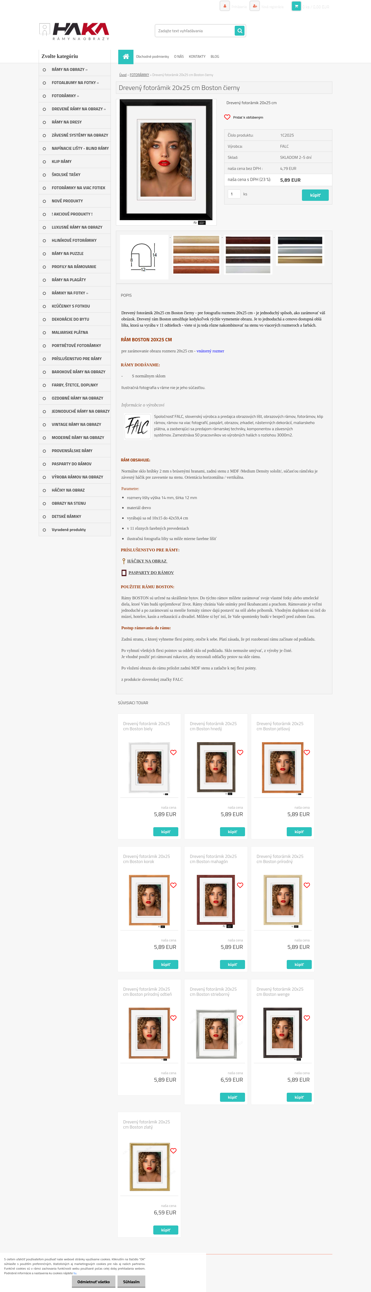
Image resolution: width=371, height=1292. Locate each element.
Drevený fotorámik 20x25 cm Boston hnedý (213, 726)
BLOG (215, 56)
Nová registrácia (271, 6)
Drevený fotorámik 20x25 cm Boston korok (146, 859)
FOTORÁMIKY (139, 74)
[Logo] (74, 31)
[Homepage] (127, 56)
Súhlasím (130, 1282)
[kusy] (234, 193)
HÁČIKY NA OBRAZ (147, 561)
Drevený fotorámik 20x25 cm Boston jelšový (280, 726)
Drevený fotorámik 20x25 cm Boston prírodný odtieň (147, 992)
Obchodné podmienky (152, 56)
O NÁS (179, 56)
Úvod (123, 74)
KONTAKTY (197, 56)
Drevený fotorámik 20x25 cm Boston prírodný (280, 859)
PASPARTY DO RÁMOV (151, 572)
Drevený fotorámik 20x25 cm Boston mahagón (213, 859)
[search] (239, 31)
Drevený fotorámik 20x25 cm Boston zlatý (146, 1124)
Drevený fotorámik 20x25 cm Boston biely (146, 726)
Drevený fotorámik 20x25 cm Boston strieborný (213, 992)
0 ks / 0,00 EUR (315, 6)
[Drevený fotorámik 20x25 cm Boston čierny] (166, 101)
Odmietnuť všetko (91, 1282)
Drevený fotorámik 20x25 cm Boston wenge (280, 992)
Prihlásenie (236, 6)
